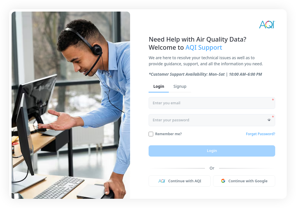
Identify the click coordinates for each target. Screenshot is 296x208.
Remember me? (168, 134)
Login (158, 86)
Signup (179, 86)
